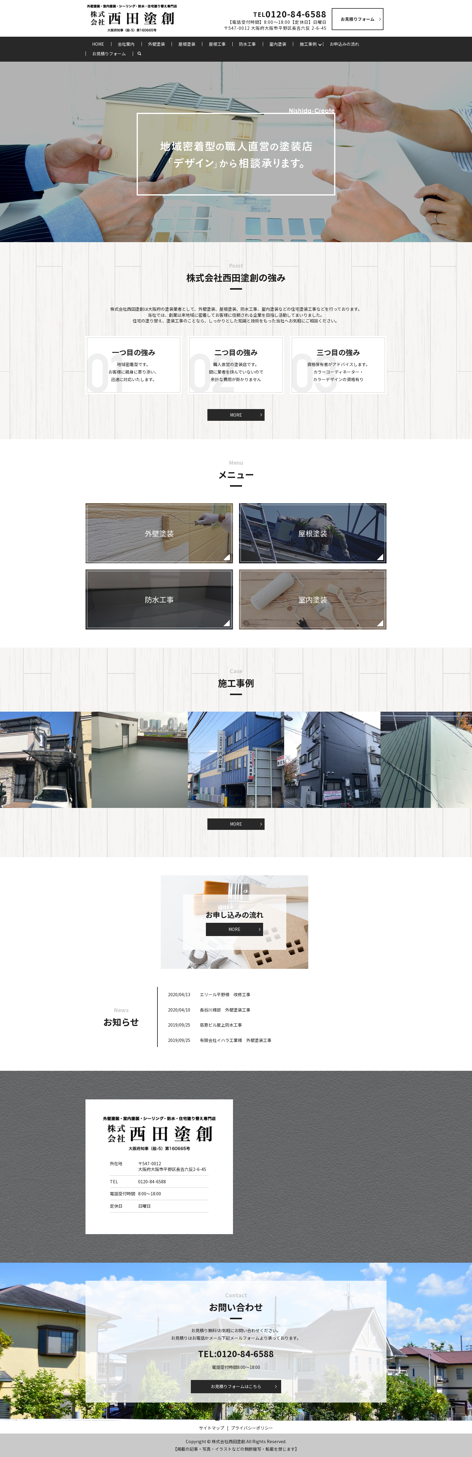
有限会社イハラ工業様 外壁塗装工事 (236, 1040)
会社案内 (126, 44)
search (142, 54)
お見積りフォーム (109, 54)
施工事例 (308, 44)
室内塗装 (277, 44)
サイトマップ (211, 1428)
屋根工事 (217, 44)
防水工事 (247, 44)
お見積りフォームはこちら (236, 1386)
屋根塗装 (187, 44)
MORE (236, 415)
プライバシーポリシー (252, 1428)
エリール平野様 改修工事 (225, 994)
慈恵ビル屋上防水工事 (221, 1025)
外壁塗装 (156, 44)
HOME (98, 44)
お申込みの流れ (344, 44)
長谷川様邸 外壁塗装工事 (225, 1010)
